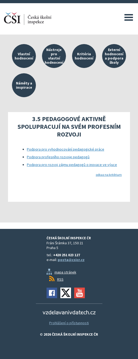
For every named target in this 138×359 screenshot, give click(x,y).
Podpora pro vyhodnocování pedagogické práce (65, 149)
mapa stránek (65, 272)
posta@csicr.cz (71, 259)
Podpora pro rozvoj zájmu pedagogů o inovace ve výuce (72, 164)
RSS (60, 279)
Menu (128, 17)
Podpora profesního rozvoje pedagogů (58, 157)
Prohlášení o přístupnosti (69, 322)
